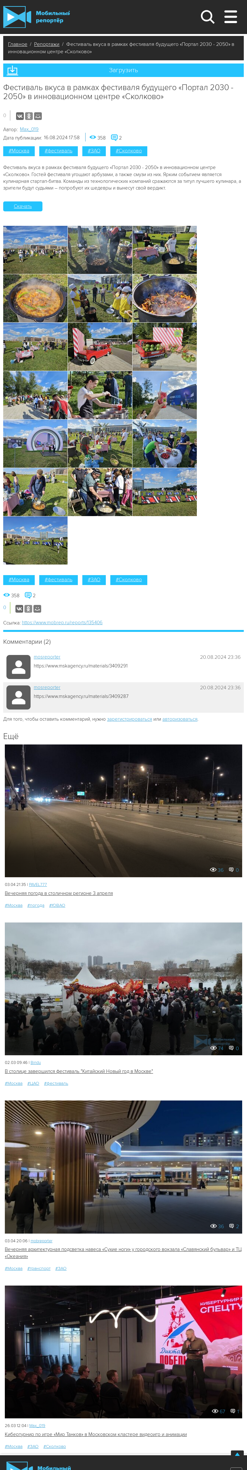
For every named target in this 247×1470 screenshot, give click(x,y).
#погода (35, 905)
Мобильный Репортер (36, 17)
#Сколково (129, 151)
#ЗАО (94, 151)
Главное (17, 44)
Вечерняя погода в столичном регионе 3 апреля (59, 893)
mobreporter (41, 1241)
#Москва (19, 151)
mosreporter (47, 657)
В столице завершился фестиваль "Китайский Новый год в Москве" (79, 1071)
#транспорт (38, 1268)
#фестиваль (58, 151)
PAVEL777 (38, 884)
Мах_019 (29, 129)
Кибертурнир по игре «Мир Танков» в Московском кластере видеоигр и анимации (96, 1434)
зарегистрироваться (129, 719)
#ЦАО (33, 1083)
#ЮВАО (57, 905)
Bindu (36, 1062)
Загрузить (123, 70)
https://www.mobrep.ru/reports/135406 (62, 622)
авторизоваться (179, 719)
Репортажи (46, 44)
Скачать (23, 206)
